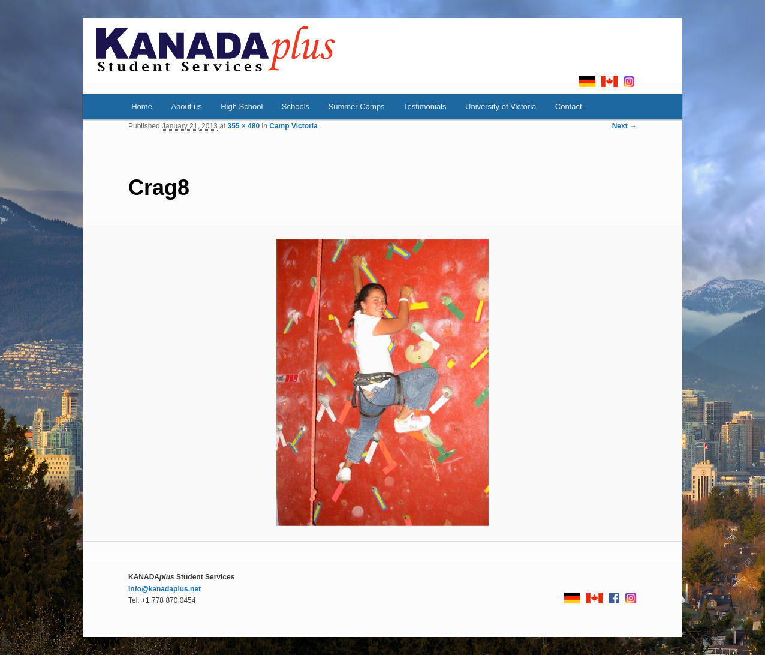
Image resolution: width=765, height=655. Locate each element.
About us (186, 106)
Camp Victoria (293, 126)
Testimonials (425, 106)
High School (242, 106)
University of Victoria (500, 106)
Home (141, 106)
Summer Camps (357, 106)
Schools (295, 106)
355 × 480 (243, 126)
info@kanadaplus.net (164, 589)
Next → (624, 126)
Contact (568, 106)
